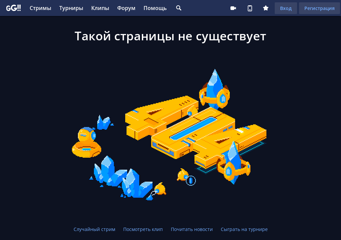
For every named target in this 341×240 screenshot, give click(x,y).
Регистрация (319, 8)
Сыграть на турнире (244, 229)
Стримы (40, 8)
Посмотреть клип (143, 229)
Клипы (100, 8)
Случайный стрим (94, 229)
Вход (286, 8)
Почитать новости (192, 229)
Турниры (71, 8)
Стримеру (233, 8)
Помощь (155, 8)
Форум (126, 8)
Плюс (266, 8)
